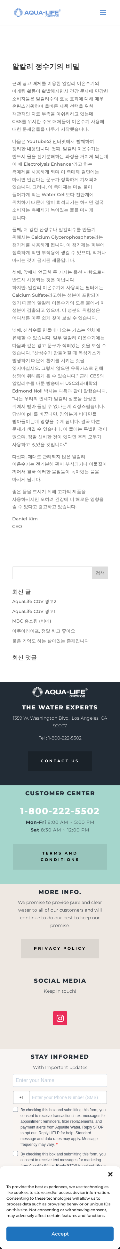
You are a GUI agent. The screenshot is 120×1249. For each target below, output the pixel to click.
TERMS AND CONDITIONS (60, 856)
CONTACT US (60, 760)
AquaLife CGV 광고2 (34, 601)
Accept (60, 1234)
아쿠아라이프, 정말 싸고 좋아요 (43, 631)
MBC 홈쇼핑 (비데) (31, 621)
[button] (110, 1174)
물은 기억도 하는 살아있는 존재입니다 (50, 641)
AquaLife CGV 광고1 (33, 611)
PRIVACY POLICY (60, 948)
